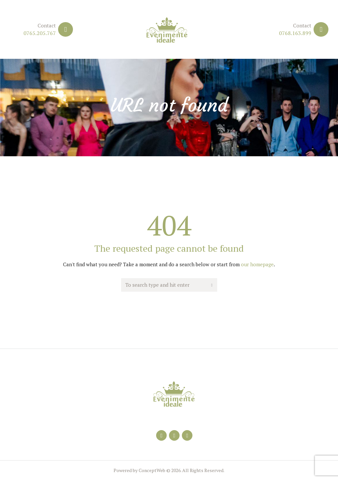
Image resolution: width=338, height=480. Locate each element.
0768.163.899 (295, 33)
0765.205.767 (39, 33)
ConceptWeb (151, 470)
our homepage (257, 264)
